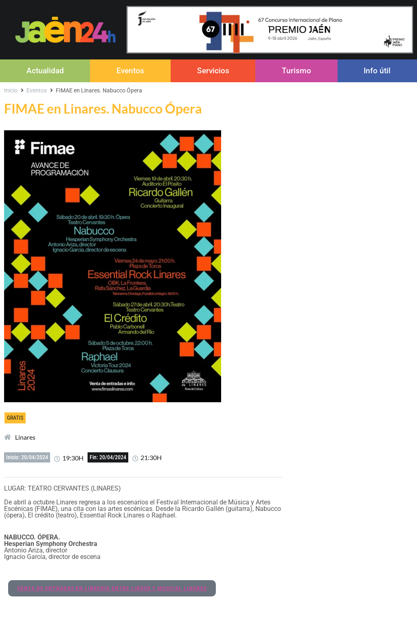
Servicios (213, 70)
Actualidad (45, 70)
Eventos (130, 70)
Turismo (296, 70)
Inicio (11, 90)
